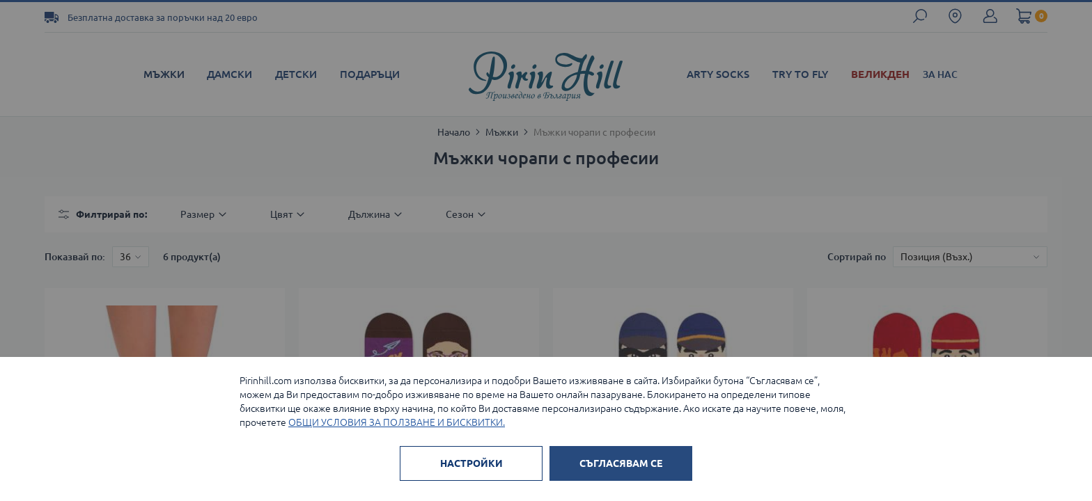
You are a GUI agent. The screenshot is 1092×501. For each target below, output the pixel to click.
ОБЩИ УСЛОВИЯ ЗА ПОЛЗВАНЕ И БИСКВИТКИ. (396, 422)
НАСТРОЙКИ (471, 463)
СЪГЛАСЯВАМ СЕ (620, 463)
